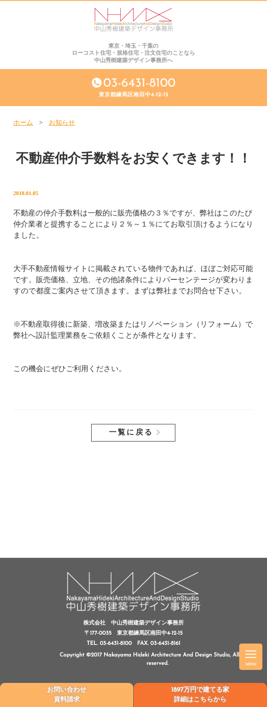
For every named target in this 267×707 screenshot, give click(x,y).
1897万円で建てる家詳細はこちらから (200, 695)
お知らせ (62, 123)
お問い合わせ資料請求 (67, 695)
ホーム (23, 123)
